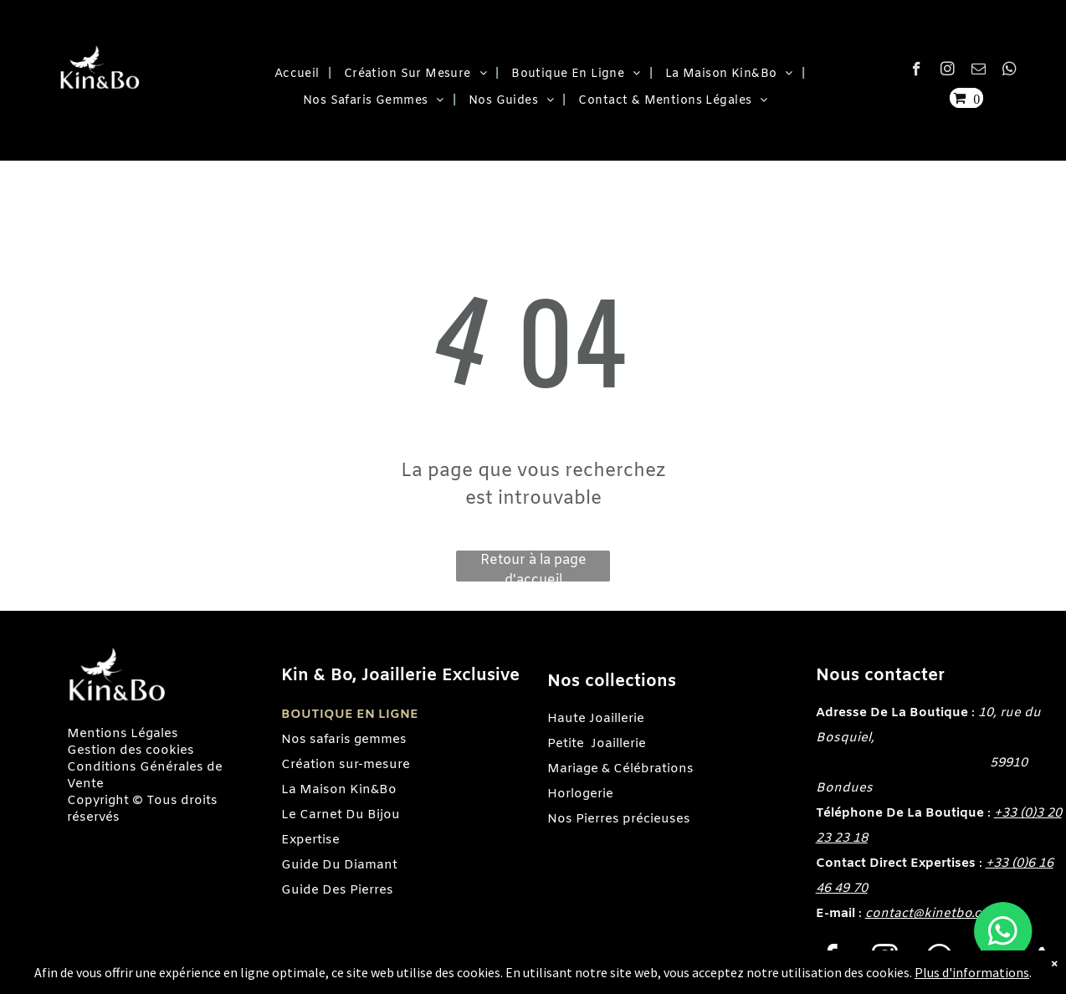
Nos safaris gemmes (344, 739)
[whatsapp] (1009, 71)
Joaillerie (618, 743)
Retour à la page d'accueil (533, 566)
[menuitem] (296, 74)
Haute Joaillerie (595, 718)
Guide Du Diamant (339, 865)
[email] (978, 71)
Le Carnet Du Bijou (340, 815)
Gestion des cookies (130, 750)
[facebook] (916, 71)
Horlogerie (580, 794)
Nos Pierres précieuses (618, 819)
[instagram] (947, 71)
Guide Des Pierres (337, 890)
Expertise (310, 840)
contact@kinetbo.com (933, 913)
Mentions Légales (122, 733)
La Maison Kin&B (334, 789)
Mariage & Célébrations (620, 769)
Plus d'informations (972, 972)
